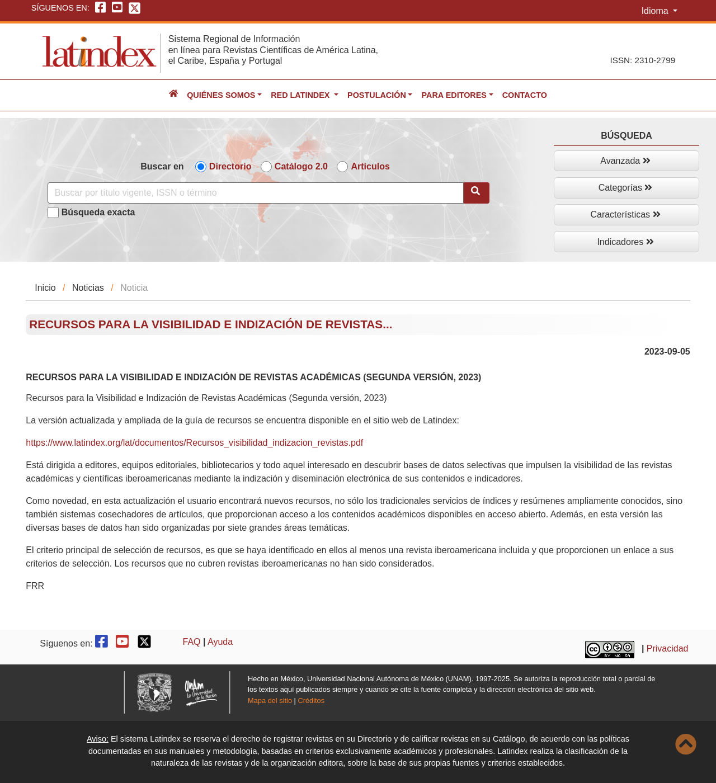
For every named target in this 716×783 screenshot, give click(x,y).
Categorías (626, 187)
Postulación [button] (376, 95)
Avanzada (625, 161)
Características (625, 214)
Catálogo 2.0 (301, 166)
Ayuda (220, 642)
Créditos (311, 700)
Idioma (656, 11)
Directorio (230, 166)
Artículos (370, 166)
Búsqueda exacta (98, 212)
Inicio (45, 288)
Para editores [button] (453, 95)
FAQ (192, 642)
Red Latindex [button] (301, 95)
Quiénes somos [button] (221, 95)
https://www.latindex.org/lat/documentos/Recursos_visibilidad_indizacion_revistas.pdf (194, 442)
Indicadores (625, 242)
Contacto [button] (524, 95)
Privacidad (668, 648)
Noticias (88, 288)
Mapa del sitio (270, 700)
